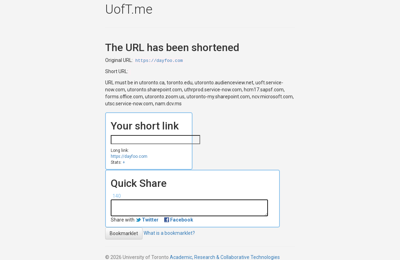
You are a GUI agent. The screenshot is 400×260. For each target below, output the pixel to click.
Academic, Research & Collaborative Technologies (225, 257)
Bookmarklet (124, 233)
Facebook (181, 220)
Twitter (150, 220)
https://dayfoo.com (159, 60)
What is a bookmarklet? (169, 233)
